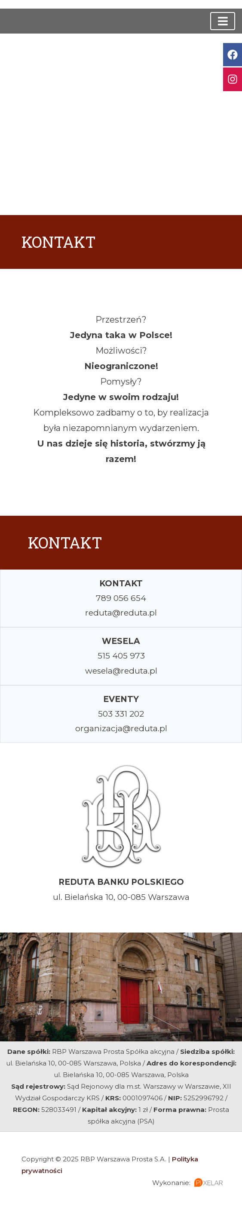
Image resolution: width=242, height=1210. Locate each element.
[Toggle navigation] (222, 21)
